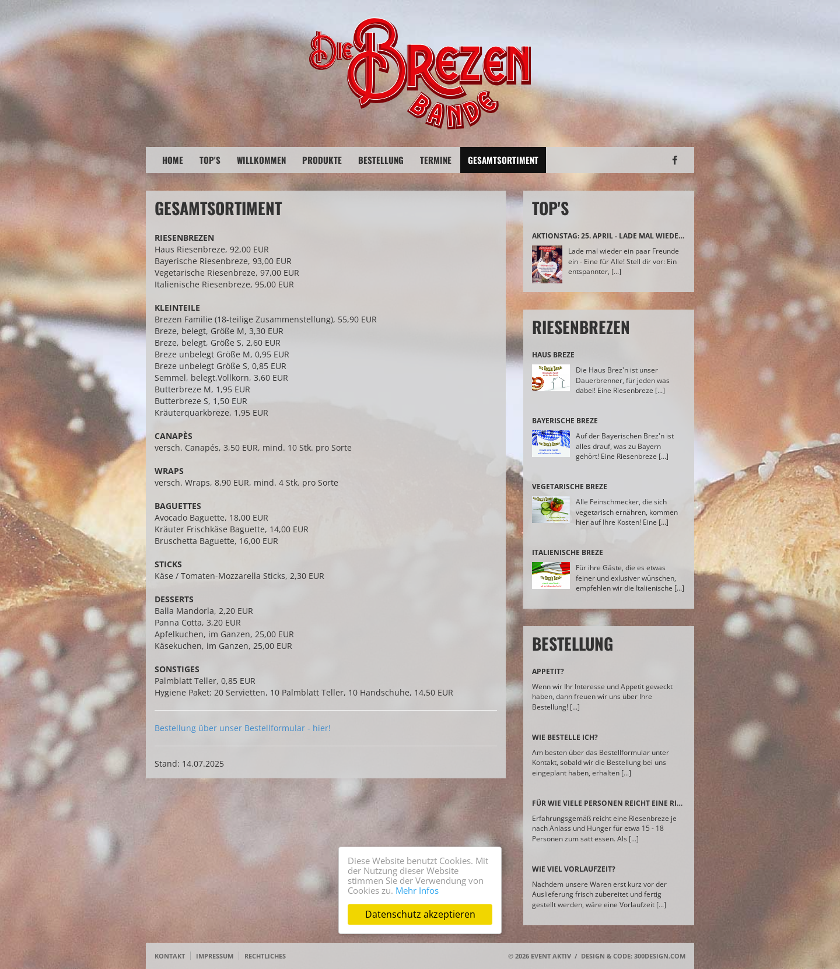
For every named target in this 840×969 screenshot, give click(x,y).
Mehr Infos (417, 890)
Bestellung (381, 159)
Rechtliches (265, 956)
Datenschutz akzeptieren (420, 914)
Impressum (214, 956)
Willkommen (261, 159)
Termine (436, 159)
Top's (210, 159)
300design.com (659, 956)
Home (172, 159)
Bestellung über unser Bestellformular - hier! (243, 727)
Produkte (322, 159)
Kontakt (170, 956)
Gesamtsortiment (503, 159)
